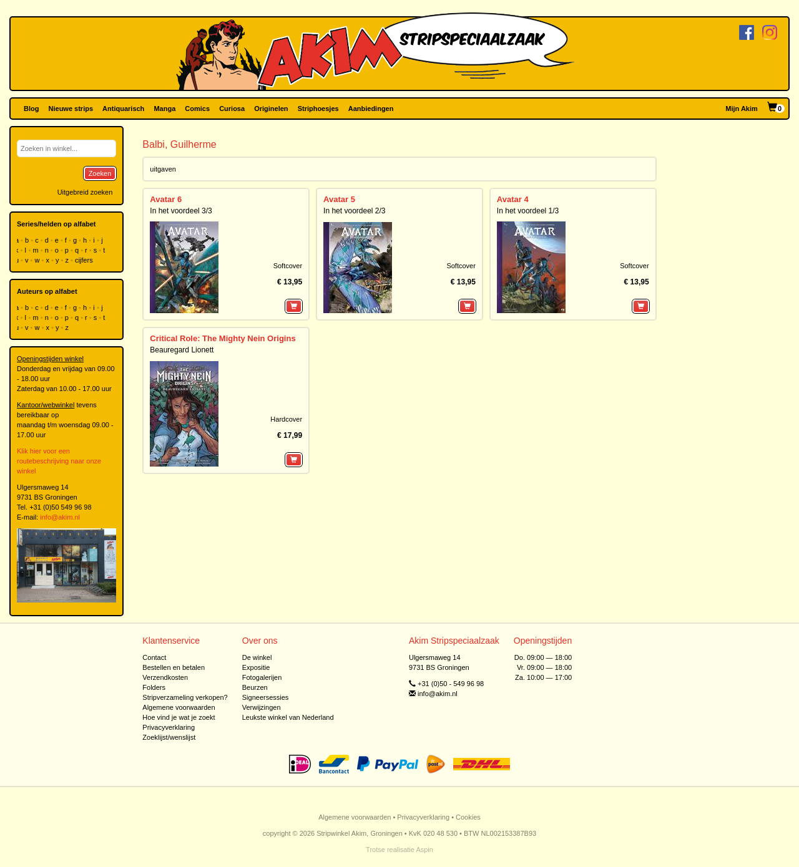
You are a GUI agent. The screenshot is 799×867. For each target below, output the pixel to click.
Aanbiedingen (371, 108)
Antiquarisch (123, 108)
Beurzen (255, 687)
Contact (154, 657)
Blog (31, 108)
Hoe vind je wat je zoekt (178, 717)
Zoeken (100, 173)
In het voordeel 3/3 (181, 210)
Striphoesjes (318, 108)
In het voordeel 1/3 (528, 210)
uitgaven (163, 169)
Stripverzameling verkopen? (184, 697)
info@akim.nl (60, 517)
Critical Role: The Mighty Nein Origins (222, 338)
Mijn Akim (741, 108)
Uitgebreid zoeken (85, 192)
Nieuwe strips (71, 108)
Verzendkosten (165, 677)
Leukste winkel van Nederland (288, 717)
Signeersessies (265, 697)
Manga (164, 108)
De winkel (257, 657)
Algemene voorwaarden (178, 707)
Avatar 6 (166, 199)
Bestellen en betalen (173, 667)
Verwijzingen (261, 707)
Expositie (256, 667)
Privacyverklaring (168, 727)
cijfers (85, 260)
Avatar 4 (513, 199)
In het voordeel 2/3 (354, 210)
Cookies (468, 817)
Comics (197, 108)
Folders (153, 687)
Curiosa (232, 108)
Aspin (424, 849)
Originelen (271, 108)
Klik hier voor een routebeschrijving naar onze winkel (59, 461)
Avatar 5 (339, 199)
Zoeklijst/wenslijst (168, 737)
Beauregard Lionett (181, 350)
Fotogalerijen (262, 677)
